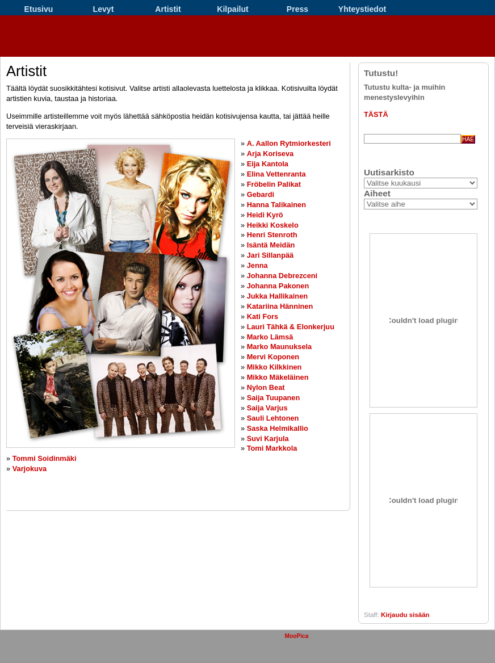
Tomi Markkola (272, 448)
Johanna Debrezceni (282, 275)
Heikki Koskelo (273, 225)
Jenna (257, 265)
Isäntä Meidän (271, 245)
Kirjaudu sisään (405, 614)
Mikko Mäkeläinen (278, 377)
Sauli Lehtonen (273, 418)
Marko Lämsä (270, 337)
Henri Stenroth (272, 234)
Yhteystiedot (362, 9)
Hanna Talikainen (276, 204)
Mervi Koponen (273, 357)
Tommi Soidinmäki (44, 458)
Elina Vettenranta (276, 174)
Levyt (103, 9)
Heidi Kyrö (265, 215)
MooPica (296, 636)
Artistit (168, 9)
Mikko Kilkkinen (274, 367)
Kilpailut (233, 9)
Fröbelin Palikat (274, 184)
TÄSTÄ (376, 114)
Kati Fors (262, 316)
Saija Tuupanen (273, 397)
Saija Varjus (267, 408)
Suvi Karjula (268, 438)
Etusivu (38, 9)
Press (297, 9)
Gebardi (260, 194)
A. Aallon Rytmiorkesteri (289, 143)
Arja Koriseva (270, 153)
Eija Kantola (267, 164)
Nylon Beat (266, 387)
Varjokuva (29, 468)
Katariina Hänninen (280, 306)
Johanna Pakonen (278, 286)
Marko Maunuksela (279, 346)
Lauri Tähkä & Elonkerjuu (290, 326)
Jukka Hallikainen (277, 296)
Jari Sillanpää (270, 255)
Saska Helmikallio (277, 428)
